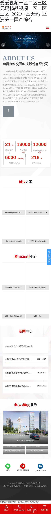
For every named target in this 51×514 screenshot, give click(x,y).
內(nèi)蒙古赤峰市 (37, 450)
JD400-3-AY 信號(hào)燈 (13, 287)
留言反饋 (44, 510)
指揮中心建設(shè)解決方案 (37, 212)
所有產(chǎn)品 (19, 510)
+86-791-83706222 (22, 470)
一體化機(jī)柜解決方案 (13, 212)
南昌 (46, 486)
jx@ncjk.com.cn (40, 470)
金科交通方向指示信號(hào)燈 (19, 346)
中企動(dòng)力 (38, 486)
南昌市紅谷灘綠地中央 (25, 440)
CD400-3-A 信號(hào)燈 (37, 287)
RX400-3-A (37, 316)
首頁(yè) (6, 510)
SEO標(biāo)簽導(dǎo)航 (12, 486)
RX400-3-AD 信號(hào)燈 (13, 316)
